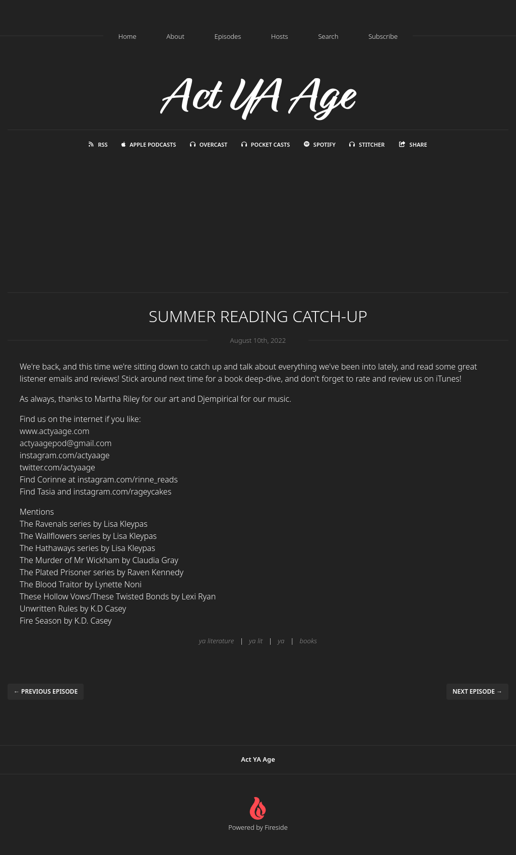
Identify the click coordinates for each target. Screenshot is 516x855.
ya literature (216, 640)
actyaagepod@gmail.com (66, 443)
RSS (98, 144)
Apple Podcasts (148, 144)
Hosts (279, 36)
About (175, 36)
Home (127, 36)
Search (328, 36)
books (308, 640)
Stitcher (366, 144)
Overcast (208, 144)
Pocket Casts (265, 144)
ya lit (256, 640)
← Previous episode (46, 691)
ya (281, 640)
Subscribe (383, 36)
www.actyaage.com (55, 431)
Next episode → (477, 691)
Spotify (320, 144)
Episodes (228, 36)
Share (413, 144)
